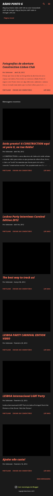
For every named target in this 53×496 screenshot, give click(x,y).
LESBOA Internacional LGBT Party (24, 396)
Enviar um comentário (22, 90)
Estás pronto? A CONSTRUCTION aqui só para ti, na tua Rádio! (26, 145)
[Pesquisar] (44, 4)
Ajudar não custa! (14, 459)
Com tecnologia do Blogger (26, 487)
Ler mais (47, 90)
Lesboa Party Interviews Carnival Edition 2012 (24, 218)
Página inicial (9, 18)
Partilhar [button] (7, 90)
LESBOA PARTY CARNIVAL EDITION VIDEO (24, 336)
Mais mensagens (43, 479)
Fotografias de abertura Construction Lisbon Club (19, 65)
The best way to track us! (19, 277)
